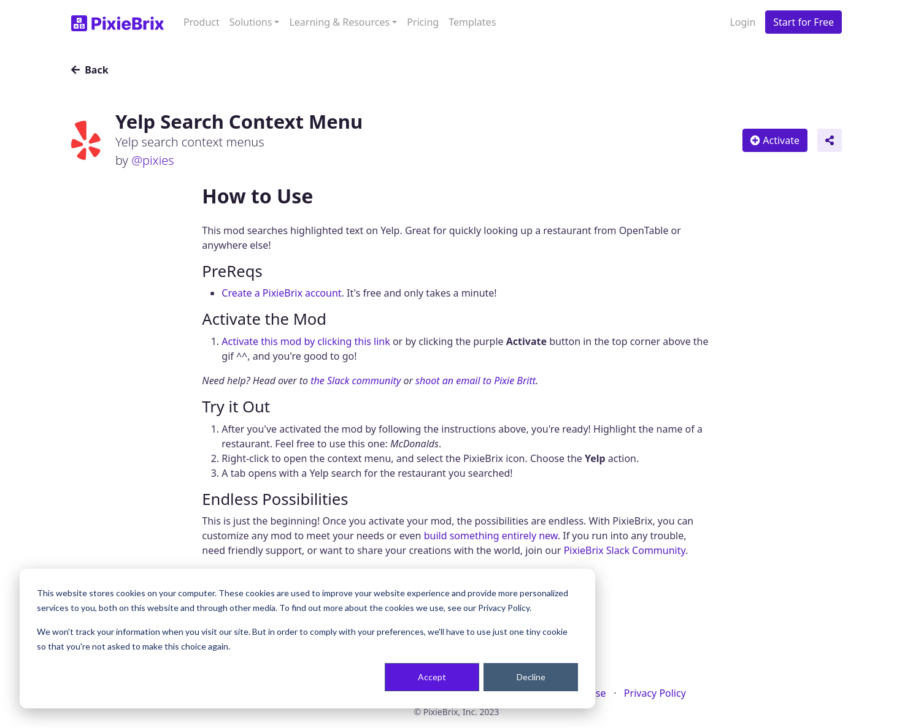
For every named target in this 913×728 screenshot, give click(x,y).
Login (742, 22)
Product (201, 22)
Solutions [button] (250, 22)
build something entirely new (491, 535)
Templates (472, 22)
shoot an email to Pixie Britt (475, 380)
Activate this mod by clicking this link (306, 341)
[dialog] (307, 638)
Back (90, 70)
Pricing (423, 22)
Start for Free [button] (803, 22)
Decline (531, 677)
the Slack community (355, 380)
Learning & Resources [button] (339, 22)
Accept (432, 677)
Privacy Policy (655, 693)
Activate (774, 140)
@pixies (152, 160)
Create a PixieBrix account (281, 293)
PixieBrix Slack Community (624, 550)
